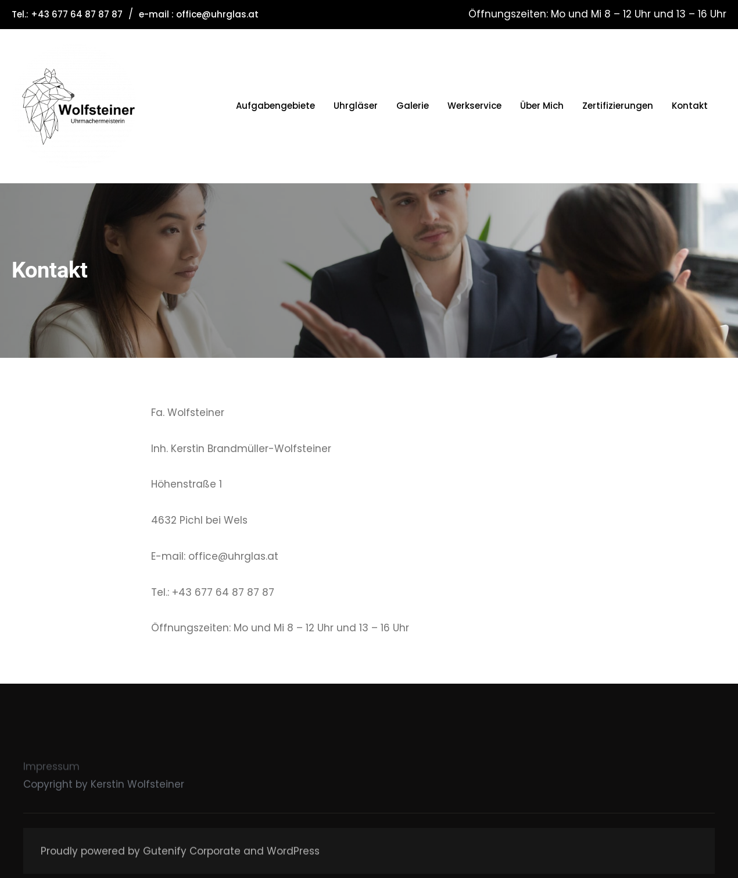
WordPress (293, 858)
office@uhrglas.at (217, 14)
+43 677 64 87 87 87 (77, 14)
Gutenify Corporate (192, 858)
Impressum (51, 780)
